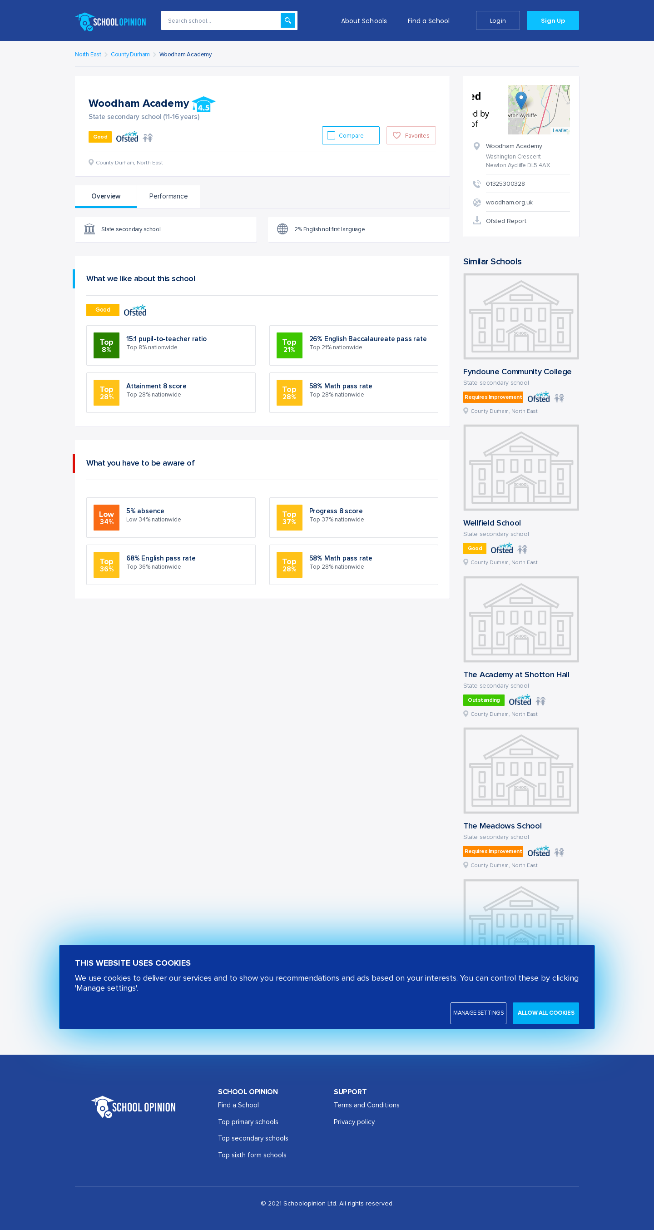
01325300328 (505, 184)
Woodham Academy (185, 55)
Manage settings (478, 1013)
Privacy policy (354, 1122)
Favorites (417, 136)
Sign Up (553, 20)
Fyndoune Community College (517, 372)
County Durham (130, 55)
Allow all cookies (546, 1013)
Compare (352, 136)
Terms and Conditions (367, 1105)
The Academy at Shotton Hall (516, 675)
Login (497, 20)
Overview (105, 196)
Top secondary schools (253, 1138)
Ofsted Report (506, 221)
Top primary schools (248, 1122)
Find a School (429, 20)
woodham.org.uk (509, 202)
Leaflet (560, 130)
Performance (168, 196)
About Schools (364, 20)
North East (88, 55)
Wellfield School (492, 523)
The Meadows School (502, 826)
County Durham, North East (504, 411)
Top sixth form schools (252, 1155)
